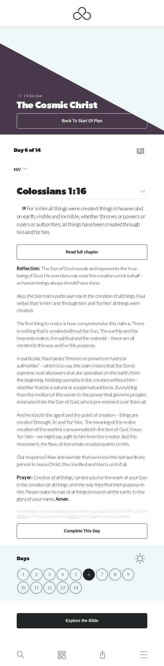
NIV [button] (22, 168)
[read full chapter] (140, 151)
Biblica (21, 516)
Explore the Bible (82, 620)
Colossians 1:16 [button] (82, 192)
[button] (25, 168)
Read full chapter (82, 252)
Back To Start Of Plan (82, 120)
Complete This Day (82, 530)
